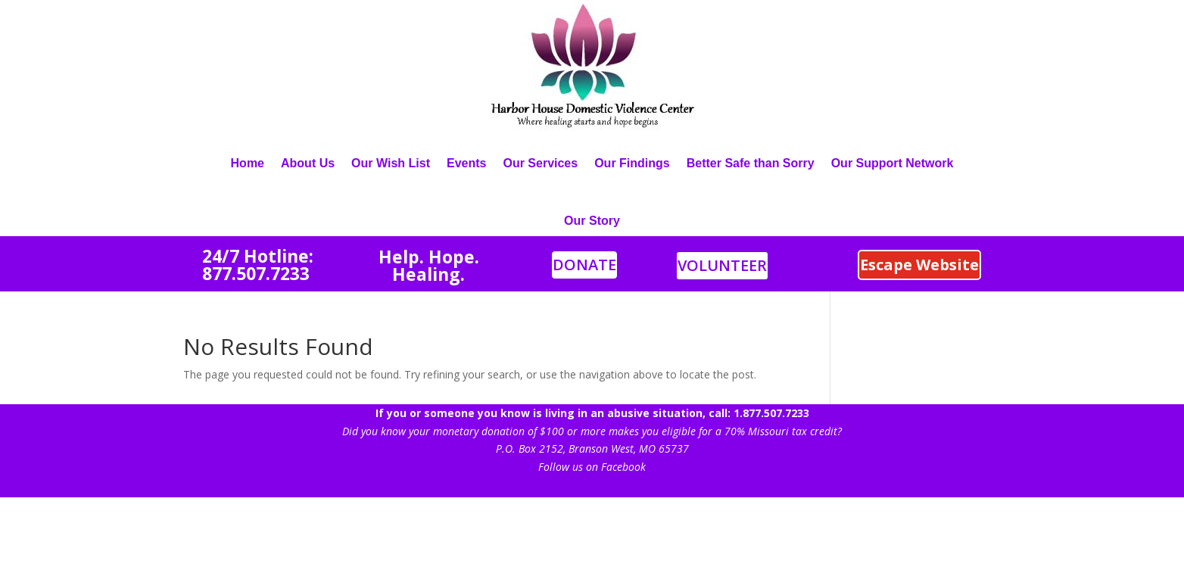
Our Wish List (390, 163)
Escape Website (919, 264)
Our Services (540, 163)
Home (247, 163)
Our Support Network (892, 163)
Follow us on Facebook (592, 466)
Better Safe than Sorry (751, 163)
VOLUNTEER (722, 265)
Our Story (592, 220)
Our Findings (632, 163)
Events (466, 163)
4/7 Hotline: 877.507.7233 (257, 264)
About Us (308, 163)
